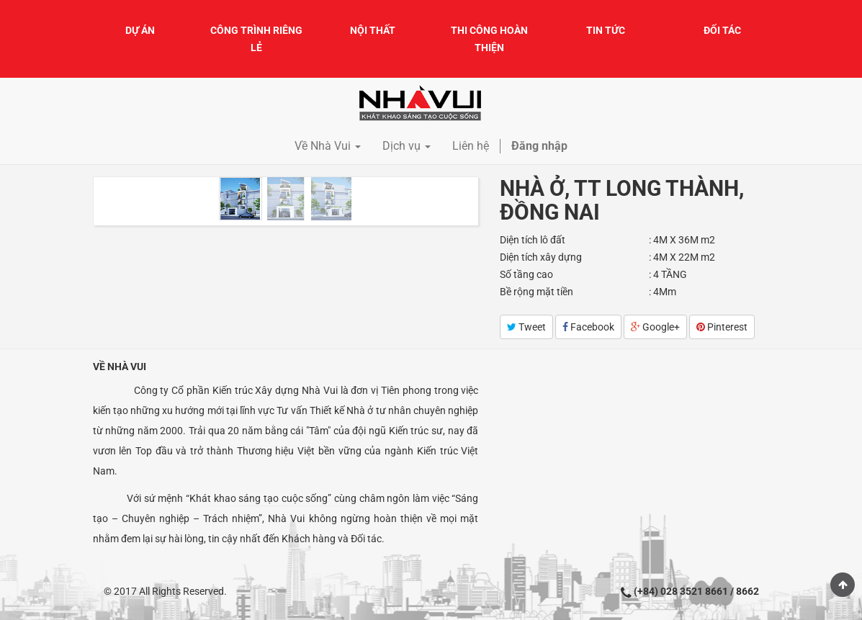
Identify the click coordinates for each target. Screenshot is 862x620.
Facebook (588, 327)
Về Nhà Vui (119, 366)
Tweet (526, 327)
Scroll (842, 584)
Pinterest (721, 327)
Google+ (655, 327)
